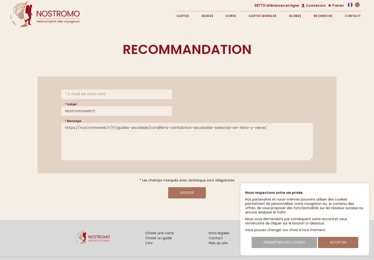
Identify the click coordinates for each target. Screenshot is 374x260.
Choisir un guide (158, 238)
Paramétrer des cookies (284, 242)
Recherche (323, 16)
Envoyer (187, 193)
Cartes (183, 16)
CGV (149, 243)
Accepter (338, 242)
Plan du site (218, 243)
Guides (207, 16)
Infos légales (219, 233)
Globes (295, 16)
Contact (353, 16)
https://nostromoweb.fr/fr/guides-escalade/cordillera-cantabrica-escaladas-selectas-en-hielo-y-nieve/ (187, 141)
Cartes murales (263, 16)
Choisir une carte (159, 233)
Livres (231, 16)
